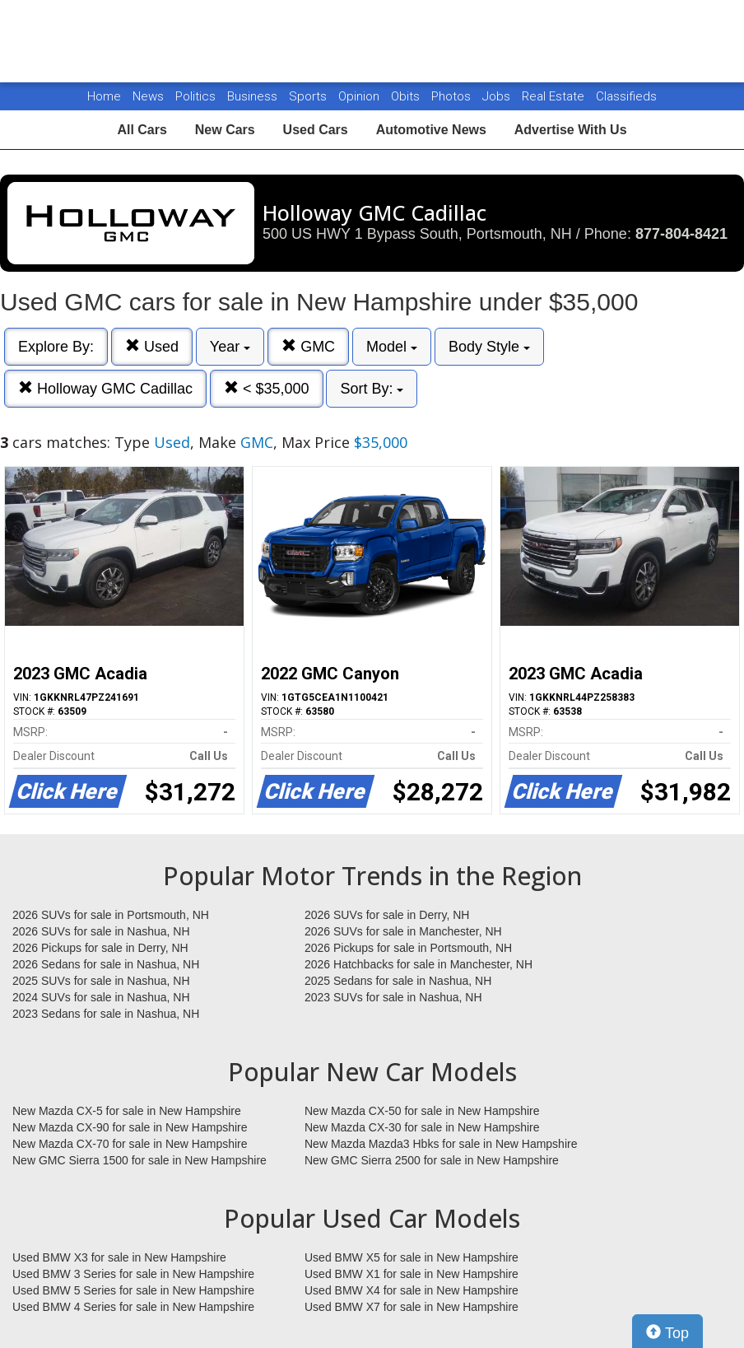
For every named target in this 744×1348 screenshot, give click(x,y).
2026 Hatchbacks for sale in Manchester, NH (418, 964)
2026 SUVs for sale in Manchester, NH (403, 931)
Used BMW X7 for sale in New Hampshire (411, 1306)
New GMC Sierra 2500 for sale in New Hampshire (432, 1160)
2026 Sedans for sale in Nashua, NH (105, 964)
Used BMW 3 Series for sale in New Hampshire (133, 1273)
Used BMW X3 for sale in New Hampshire (119, 1257)
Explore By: (56, 346)
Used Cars (315, 130)
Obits (407, 96)
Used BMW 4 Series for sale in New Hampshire (133, 1306)
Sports (309, 96)
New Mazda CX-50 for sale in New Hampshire (422, 1110)
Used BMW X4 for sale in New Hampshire (411, 1290)
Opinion (360, 96)
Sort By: (371, 388)
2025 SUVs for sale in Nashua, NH (101, 980)
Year (230, 346)
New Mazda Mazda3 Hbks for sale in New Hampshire (441, 1143)
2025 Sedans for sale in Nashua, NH (398, 980)
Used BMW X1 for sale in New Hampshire (411, 1273)
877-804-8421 (681, 234)
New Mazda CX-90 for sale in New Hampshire (130, 1127)
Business (254, 96)
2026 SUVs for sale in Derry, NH (387, 914)
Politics (195, 96)
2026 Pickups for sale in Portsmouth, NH (408, 947)
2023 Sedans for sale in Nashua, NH (105, 1013)
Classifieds (626, 96)
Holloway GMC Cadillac (105, 388)
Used (152, 346)
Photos (452, 96)
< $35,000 (266, 388)
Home (104, 96)
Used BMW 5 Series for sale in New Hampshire (133, 1290)
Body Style (489, 346)
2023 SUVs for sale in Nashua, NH (393, 997)
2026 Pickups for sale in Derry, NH (100, 947)
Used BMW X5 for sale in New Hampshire (411, 1257)
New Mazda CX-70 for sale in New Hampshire (130, 1143)
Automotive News (431, 130)
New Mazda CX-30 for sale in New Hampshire (422, 1127)
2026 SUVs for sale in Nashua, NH (101, 931)
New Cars (225, 130)
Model (391, 346)
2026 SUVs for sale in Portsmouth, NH (110, 914)
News (148, 96)
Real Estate (555, 96)
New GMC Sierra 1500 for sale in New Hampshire (139, 1160)
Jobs (498, 96)
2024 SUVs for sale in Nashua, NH (101, 997)
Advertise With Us (570, 130)
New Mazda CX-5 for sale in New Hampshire (126, 1110)
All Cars (141, 130)
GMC (308, 346)
